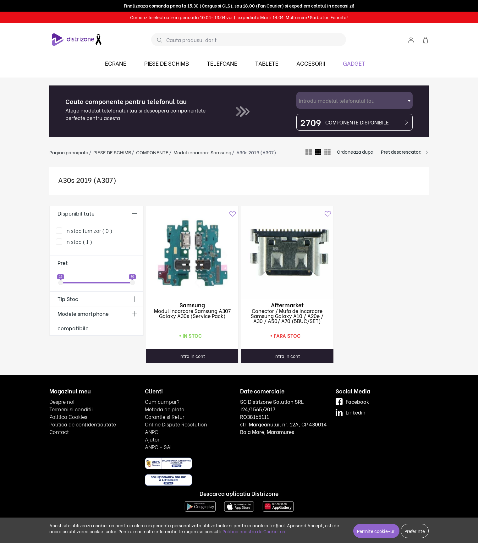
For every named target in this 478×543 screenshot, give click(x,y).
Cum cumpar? (162, 401)
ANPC (151, 431)
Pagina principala (68, 152)
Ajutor (152, 439)
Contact (59, 431)
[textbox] (354, 100)
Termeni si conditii (71, 409)
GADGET (354, 63)
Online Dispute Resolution (176, 424)
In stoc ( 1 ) (78, 241)
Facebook (352, 401)
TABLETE (266, 63)
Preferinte (414, 531)
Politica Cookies (68, 416)
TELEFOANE (222, 63)
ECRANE (115, 63)
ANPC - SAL (159, 446)
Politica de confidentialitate (82, 424)
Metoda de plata (164, 409)
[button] (411, 39)
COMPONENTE (152, 152)
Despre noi (61, 401)
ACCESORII (310, 63)
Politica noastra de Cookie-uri (254, 531)
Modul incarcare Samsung (202, 152)
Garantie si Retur (164, 416)
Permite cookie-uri (376, 531)
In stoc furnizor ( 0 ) (89, 230)
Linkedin (350, 412)
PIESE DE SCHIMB (166, 63)
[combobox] (354, 100)
